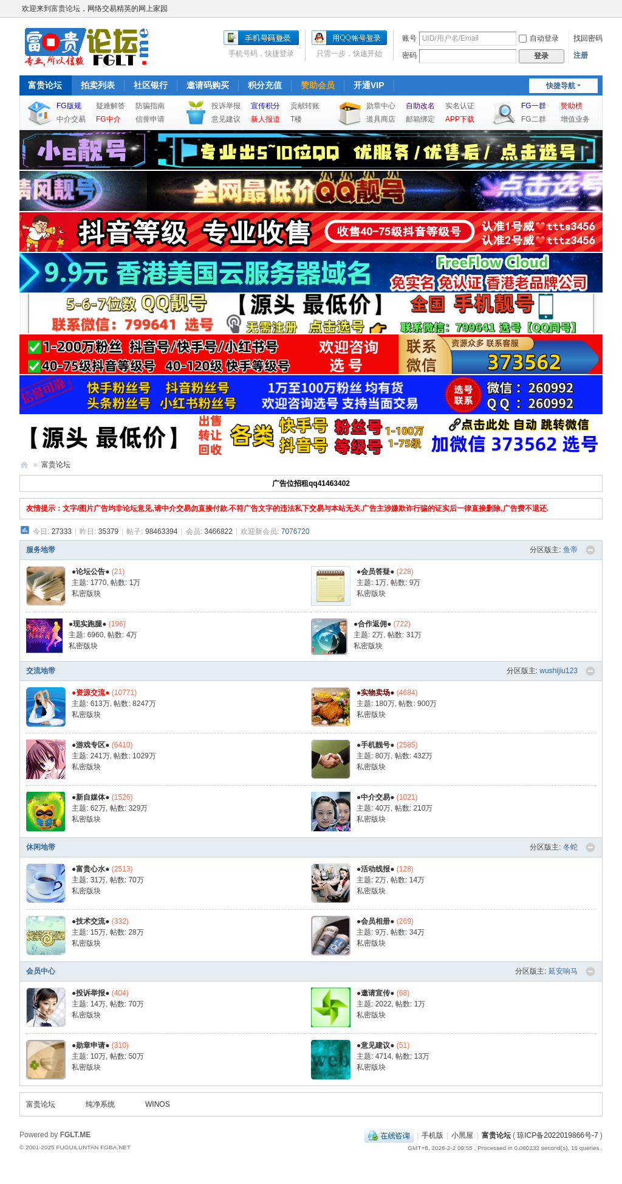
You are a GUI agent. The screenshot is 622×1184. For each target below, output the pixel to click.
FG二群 (533, 119)
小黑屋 (462, 1135)
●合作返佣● (373, 624)
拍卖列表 (98, 85)
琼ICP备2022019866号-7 (557, 1135)
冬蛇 (570, 847)
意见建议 (226, 119)
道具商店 (380, 119)
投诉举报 (226, 106)
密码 (409, 55)
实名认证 (459, 106)
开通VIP (369, 85)
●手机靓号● (376, 745)
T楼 (296, 119)
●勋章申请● (91, 1045)
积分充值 (265, 85)
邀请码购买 (207, 85)
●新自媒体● (91, 797)
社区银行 (151, 85)
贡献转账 (305, 106)
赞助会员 (318, 85)
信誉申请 (150, 119)
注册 (580, 55)
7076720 (295, 531)
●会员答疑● (376, 571)
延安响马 (563, 971)
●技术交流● (91, 921)
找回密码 (588, 38)
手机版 (432, 1135)
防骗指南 (150, 106)
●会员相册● (376, 921)
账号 (409, 38)
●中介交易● (376, 797)
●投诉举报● (91, 993)
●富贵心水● (91, 869)
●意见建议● (376, 1045)
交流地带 (40, 670)
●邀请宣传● (376, 993)
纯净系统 (100, 1104)
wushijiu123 (558, 670)
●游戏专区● (91, 745)
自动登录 (539, 38)
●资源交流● (91, 692)
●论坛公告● (91, 571)
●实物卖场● (376, 692)
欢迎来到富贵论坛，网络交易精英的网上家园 (95, 8)
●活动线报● (376, 869)
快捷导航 (560, 85)
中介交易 (71, 119)
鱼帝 (570, 549)
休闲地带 (40, 847)
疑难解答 (110, 106)
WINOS (157, 1104)
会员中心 (40, 971)
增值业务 (575, 119)
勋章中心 (380, 106)
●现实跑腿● (88, 624)
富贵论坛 (45, 85)
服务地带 (40, 549)
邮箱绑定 (420, 119)
